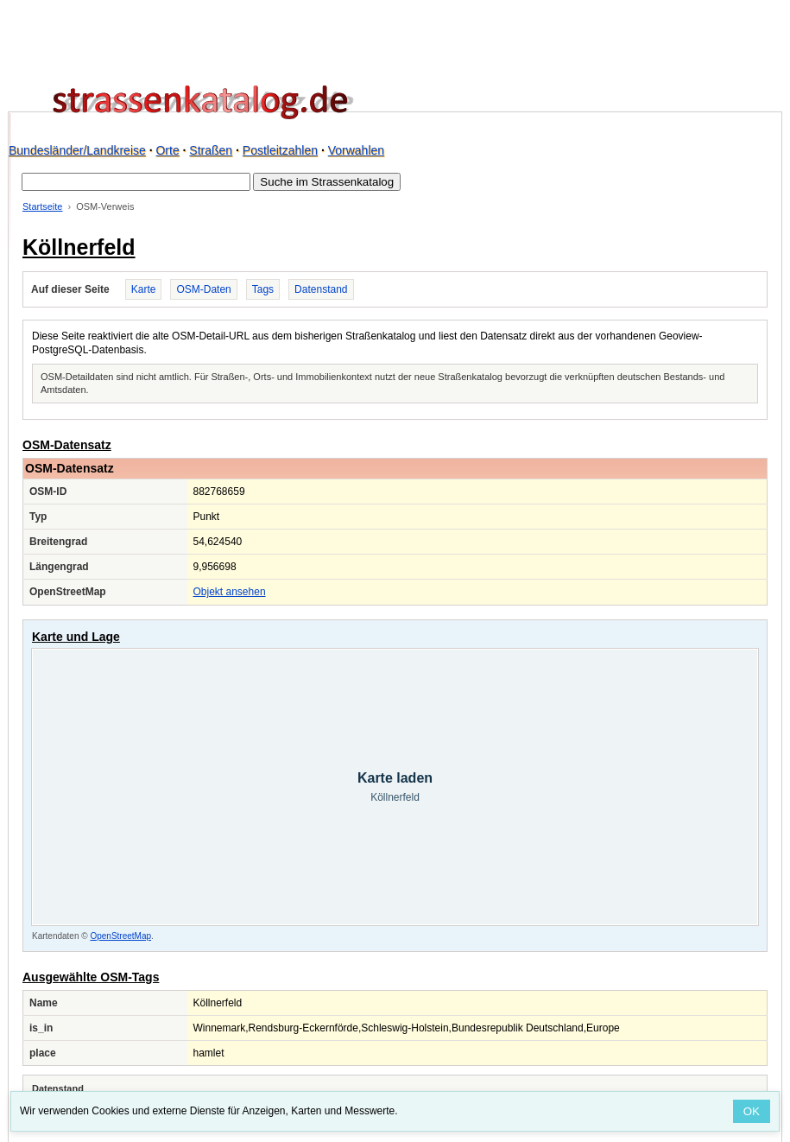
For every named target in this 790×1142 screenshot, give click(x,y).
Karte (143, 289)
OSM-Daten (203, 289)
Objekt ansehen (229, 592)
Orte (167, 150)
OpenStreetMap (120, 936)
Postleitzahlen (280, 150)
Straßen (210, 150)
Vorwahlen (356, 150)
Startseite (42, 206)
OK (751, 1111)
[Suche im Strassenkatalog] (136, 182)
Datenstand (320, 289)
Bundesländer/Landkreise (77, 150)
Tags (263, 289)
